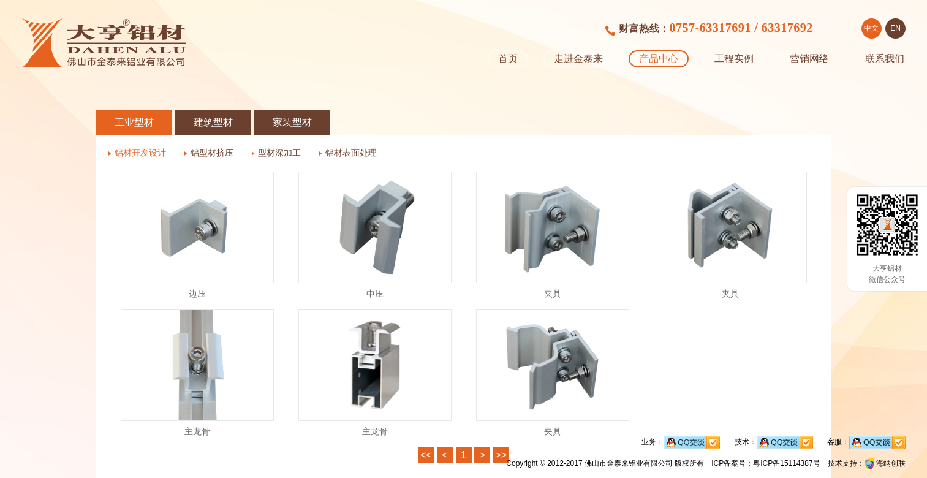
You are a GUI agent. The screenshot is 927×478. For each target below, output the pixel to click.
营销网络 (809, 58)
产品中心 (658, 58)
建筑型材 (213, 122)
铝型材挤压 (212, 152)
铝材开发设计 (140, 152)
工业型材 (134, 122)
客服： (866, 442)
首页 (508, 58)
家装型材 (292, 122)
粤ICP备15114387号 (786, 463)
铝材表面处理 (351, 152)
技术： (774, 442)
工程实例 (734, 58)
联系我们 (884, 58)
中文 (871, 28)
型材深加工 (279, 152)
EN (895, 28)
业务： (680, 442)
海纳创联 (891, 463)
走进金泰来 (578, 58)
